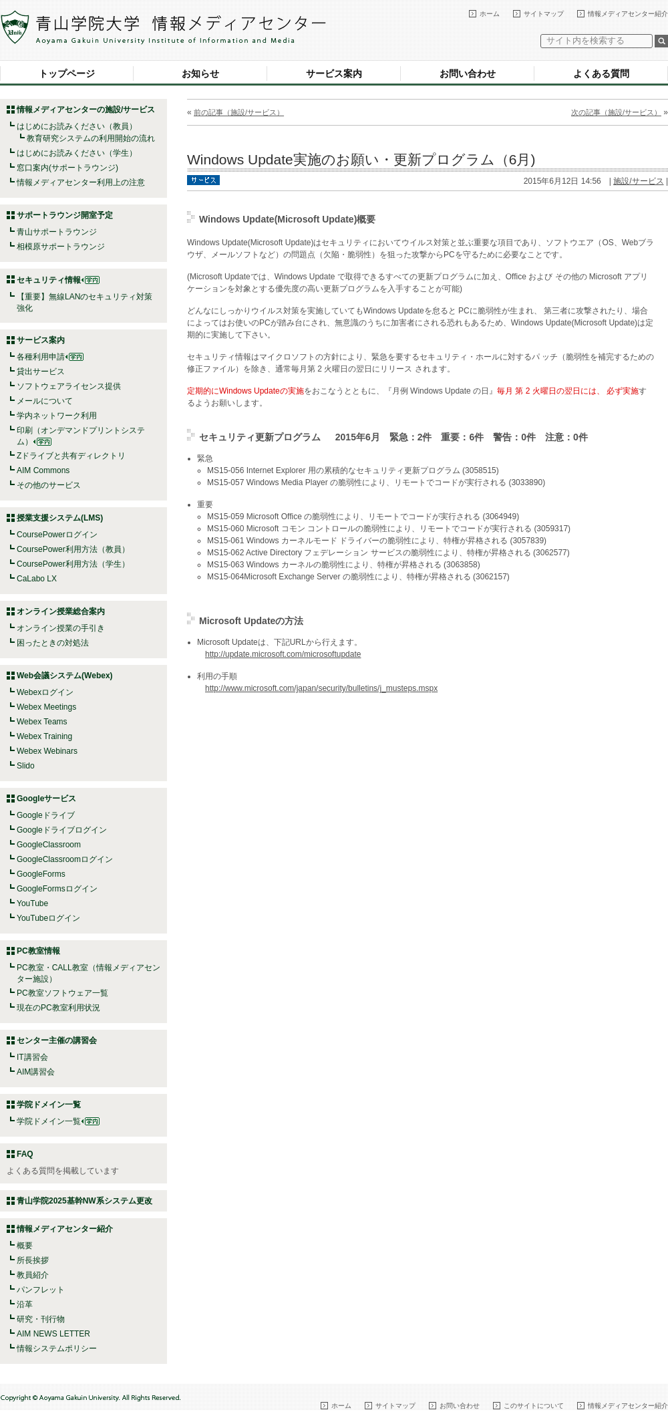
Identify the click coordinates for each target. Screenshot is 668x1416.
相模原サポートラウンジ (61, 246)
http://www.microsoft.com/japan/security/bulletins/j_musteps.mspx (321, 688)
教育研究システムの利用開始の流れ (91, 138)
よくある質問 (601, 73)
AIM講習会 (36, 1072)
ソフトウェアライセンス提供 (69, 386)
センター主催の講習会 (57, 1040)
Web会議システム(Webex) (65, 675)
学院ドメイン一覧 (58, 1121)
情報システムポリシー (57, 1348)
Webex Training (44, 736)
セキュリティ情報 (58, 280)
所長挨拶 (33, 1260)
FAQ (25, 1154)
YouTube (32, 903)
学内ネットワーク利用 (57, 415)
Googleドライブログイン (62, 830)
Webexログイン (45, 692)
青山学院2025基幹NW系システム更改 (84, 1201)
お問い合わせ (468, 73)
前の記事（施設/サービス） (239, 112)
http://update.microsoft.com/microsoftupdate (283, 654)
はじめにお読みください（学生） (77, 153)
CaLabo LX (37, 578)
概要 (25, 1245)
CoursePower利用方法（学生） (73, 564)
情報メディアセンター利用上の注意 (81, 182)
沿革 (25, 1304)
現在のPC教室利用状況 (58, 1007)
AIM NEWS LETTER (53, 1333)
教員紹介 (33, 1275)
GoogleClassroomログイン (65, 859)
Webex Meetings (46, 707)
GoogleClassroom (49, 844)
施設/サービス (638, 181)
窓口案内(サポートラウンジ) (67, 167)
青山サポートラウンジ (57, 232)
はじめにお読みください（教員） (77, 126)
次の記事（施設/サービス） (616, 112)
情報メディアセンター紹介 (628, 13)
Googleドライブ (46, 815)
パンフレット (41, 1289)
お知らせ (200, 73)
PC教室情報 (38, 951)
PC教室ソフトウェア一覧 (62, 993)
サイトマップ (544, 13)
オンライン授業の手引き (61, 628)
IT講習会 (32, 1057)
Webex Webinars (47, 751)
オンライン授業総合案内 (61, 611)
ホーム (490, 13)
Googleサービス (46, 798)
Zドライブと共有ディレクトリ (71, 455)
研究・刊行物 (41, 1319)
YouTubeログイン (48, 918)
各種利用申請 (41, 357)
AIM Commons (43, 470)
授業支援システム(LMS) (60, 518)
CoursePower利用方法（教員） (73, 549)
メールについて (45, 401)
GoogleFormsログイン (57, 888)
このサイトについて (534, 1405)
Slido (26, 765)
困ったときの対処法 (53, 643)
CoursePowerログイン (57, 534)
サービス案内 (334, 73)
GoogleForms (41, 874)
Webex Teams (42, 721)
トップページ (67, 73)
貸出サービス (41, 371)
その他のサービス (49, 485)
